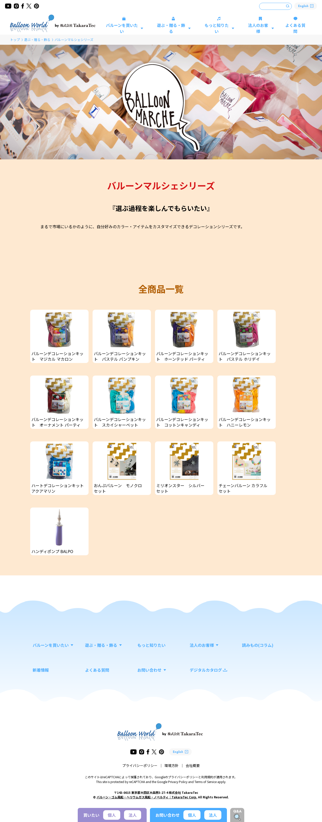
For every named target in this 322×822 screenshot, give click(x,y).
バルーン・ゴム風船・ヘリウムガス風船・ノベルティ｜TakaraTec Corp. (147, 797)
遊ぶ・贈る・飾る (37, 39)
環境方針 (172, 765)
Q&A (237, 811)
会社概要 (193, 765)
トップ (15, 39)
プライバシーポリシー (139, 765)
